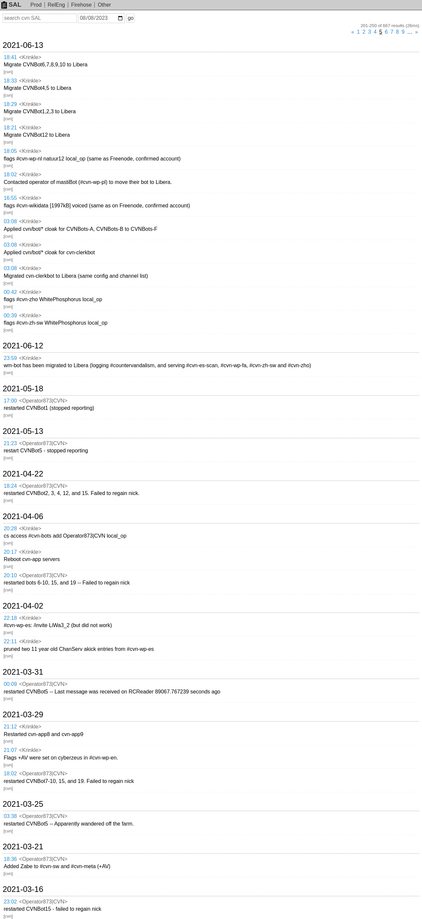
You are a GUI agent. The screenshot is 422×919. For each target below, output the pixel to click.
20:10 (10, 575)
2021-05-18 (23, 388)
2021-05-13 (23, 431)
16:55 (10, 198)
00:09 (10, 684)
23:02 (10, 901)
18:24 (10, 486)
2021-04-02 (23, 606)
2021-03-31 (23, 672)
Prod (36, 5)
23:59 (10, 358)
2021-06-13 (23, 45)
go (131, 18)
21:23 (10, 443)
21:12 (10, 726)
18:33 (10, 81)
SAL (11, 4)
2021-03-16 (23, 889)
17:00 (10, 401)
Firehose (81, 5)
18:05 (10, 151)
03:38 (10, 816)
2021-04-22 (23, 474)
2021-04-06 (23, 516)
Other (104, 5)
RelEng (56, 5)
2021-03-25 (23, 804)
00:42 (10, 292)
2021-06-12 (23, 345)
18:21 (10, 127)
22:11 (10, 641)
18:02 (10, 174)
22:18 (10, 618)
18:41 (10, 57)
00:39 (10, 315)
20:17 (10, 552)
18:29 (10, 104)
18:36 (10, 859)
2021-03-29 (23, 714)
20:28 (10, 528)
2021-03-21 (23, 846)
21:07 (10, 750)
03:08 (10, 221)
